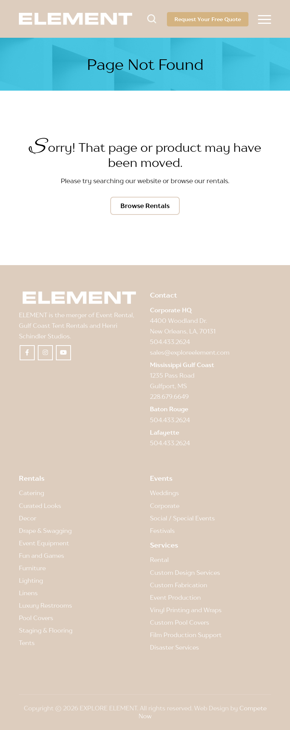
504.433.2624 (170, 342)
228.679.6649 (169, 396)
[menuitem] (264, 19)
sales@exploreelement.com (190, 352)
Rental (159, 559)
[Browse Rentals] (145, 206)
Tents (27, 643)
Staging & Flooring (45, 630)
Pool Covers (36, 618)
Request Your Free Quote (207, 19)
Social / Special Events (182, 518)
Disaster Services (174, 647)
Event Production (175, 597)
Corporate (164, 505)
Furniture (32, 568)
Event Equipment (44, 543)
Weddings (164, 493)
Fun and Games (41, 555)
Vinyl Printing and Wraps (186, 610)
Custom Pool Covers (179, 622)
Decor (27, 518)
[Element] (75, 19)
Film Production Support (186, 635)
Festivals (162, 530)
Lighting (31, 580)
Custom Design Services (185, 572)
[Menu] (264, 19)
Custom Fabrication (178, 585)
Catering (31, 493)
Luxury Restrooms (45, 605)
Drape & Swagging (45, 530)
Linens (28, 593)
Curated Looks (40, 505)
